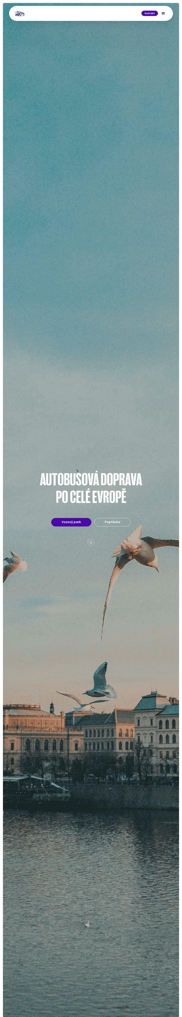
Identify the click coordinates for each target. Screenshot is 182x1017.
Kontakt (150, 13)
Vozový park (71, 522)
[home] (20, 13)
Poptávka (112, 522)
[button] (163, 13)
